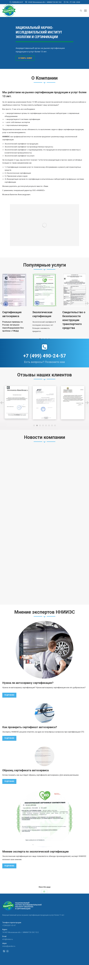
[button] (40, 339)
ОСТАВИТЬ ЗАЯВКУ (25, 58)
